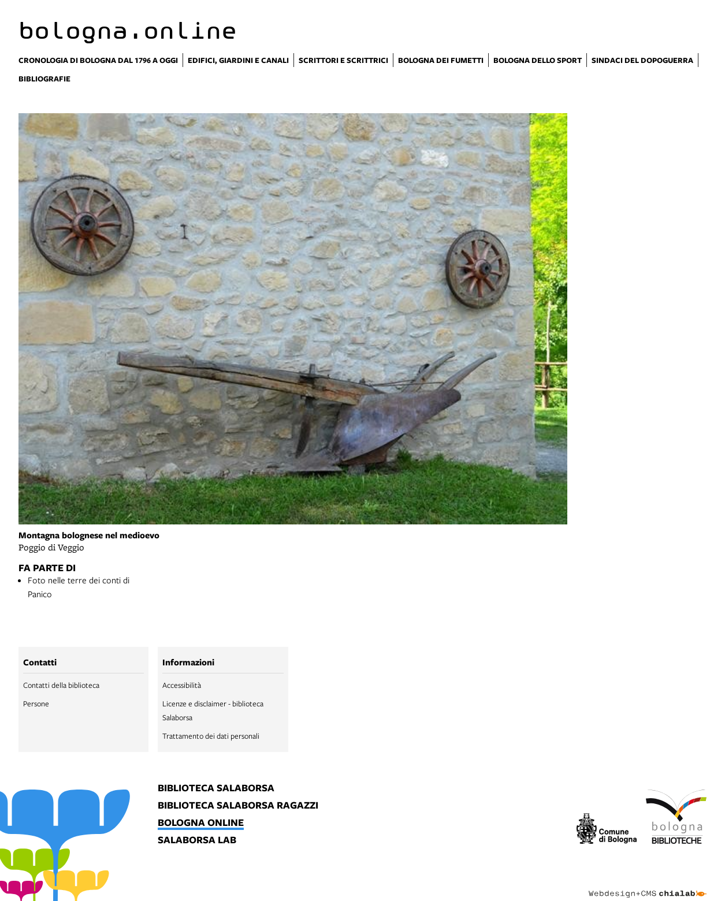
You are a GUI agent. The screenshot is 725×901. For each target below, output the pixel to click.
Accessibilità (181, 685)
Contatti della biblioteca (61, 685)
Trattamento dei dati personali (210, 736)
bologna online (201, 823)
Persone (36, 703)
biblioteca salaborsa (216, 788)
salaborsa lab (197, 840)
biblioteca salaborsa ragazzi (238, 805)
